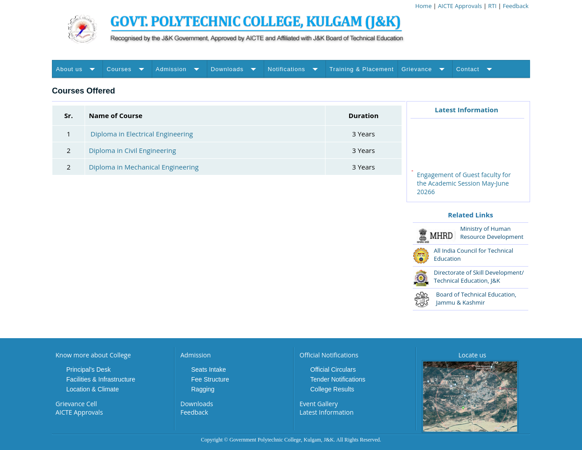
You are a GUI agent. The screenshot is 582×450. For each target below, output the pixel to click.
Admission (195, 355)
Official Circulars (333, 369)
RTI (492, 6)
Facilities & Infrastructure (100, 379)
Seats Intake (208, 369)
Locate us (472, 355)
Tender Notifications (337, 379)
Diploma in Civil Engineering (132, 150)
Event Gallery (319, 403)
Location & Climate (92, 389)
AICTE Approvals (461, 6)
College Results (332, 389)
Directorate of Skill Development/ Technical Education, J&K (479, 276)
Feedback (516, 6)
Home (423, 6)
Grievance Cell (76, 403)
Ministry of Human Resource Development (491, 233)
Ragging (202, 389)
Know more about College (93, 355)
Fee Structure (210, 379)
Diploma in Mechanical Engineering (143, 166)
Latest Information (466, 109)
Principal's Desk (88, 369)
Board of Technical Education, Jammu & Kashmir (476, 298)
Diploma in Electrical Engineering (141, 133)
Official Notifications (329, 355)
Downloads (196, 403)
